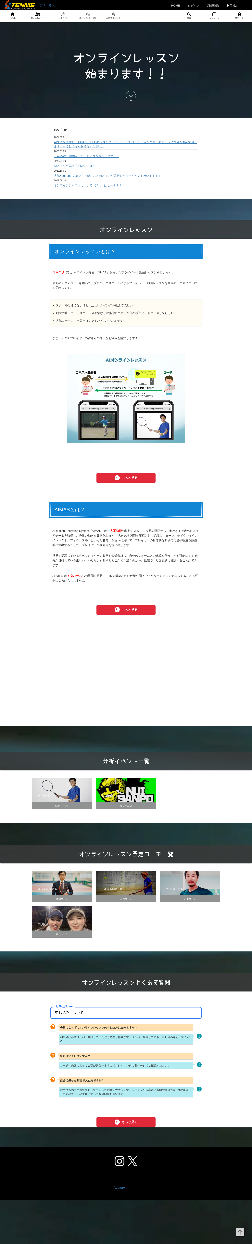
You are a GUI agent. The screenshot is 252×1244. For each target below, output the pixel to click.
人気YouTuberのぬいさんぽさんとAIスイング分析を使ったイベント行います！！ (107, 175)
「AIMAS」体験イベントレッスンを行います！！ (86, 156)
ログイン (193, 5)
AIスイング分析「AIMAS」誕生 (74, 165)
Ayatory (119, 1231)
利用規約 (232, 5)
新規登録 (213, 5)
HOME (175, 5)
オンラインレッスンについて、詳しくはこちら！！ (88, 185)
